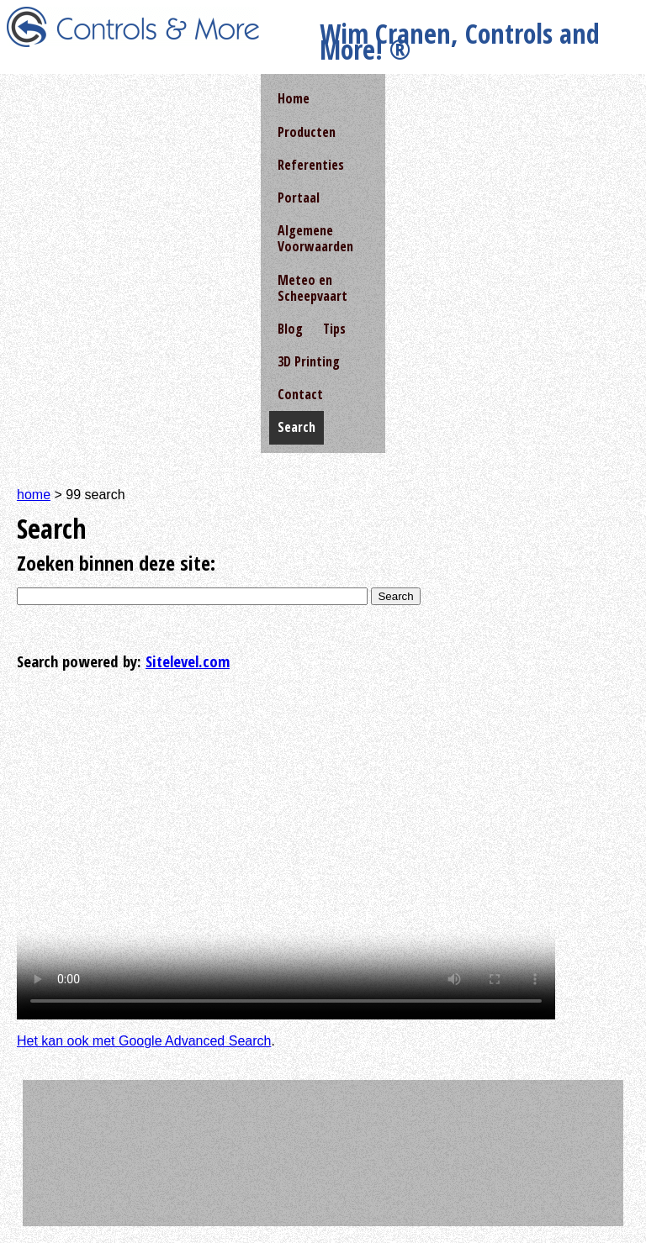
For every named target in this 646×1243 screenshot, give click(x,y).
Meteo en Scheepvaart (312, 288)
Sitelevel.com (188, 661)
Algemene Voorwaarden (315, 238)
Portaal (299, 197)
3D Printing (309, 361)
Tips (334, 328)
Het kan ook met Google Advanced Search (144, 1041)
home (33, 494)
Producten (307, 132)
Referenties (311, 164)
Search (395, 596)
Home (294, 98)
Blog (290, 328)
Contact (300, 394)
